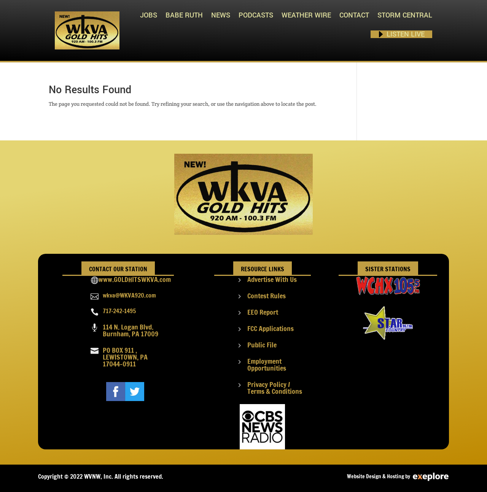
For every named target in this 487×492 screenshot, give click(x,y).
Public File (262, 345)
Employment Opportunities (266, 364)
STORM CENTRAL (404, 15)
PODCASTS (256, 15)
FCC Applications (270, 328)
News (220, 15)
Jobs (148, 15)
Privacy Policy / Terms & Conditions (274, 387)
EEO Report (262, 312)
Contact (354, 15)
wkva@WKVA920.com (129, 295)
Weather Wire (306, 15)
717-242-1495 (119, 311)
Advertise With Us (272, 279)
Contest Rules (266, 296)
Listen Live (406, 34)
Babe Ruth (184, 15)
